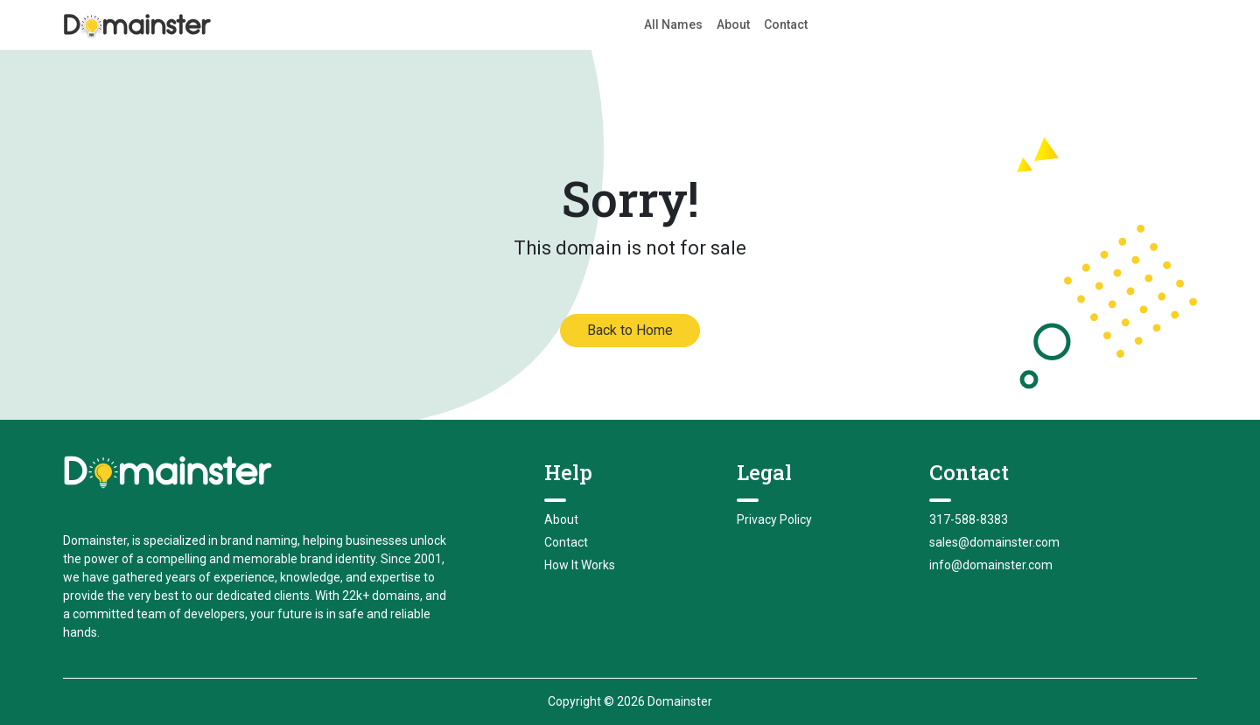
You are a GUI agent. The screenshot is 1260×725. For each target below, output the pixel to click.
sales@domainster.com (994, 542)
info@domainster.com (991, 565)
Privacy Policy (774, 519)
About (733, 24)
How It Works (579, 565)
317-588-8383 (968, 519)
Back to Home (630, 330)
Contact (786, 24)
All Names (673, 24)
